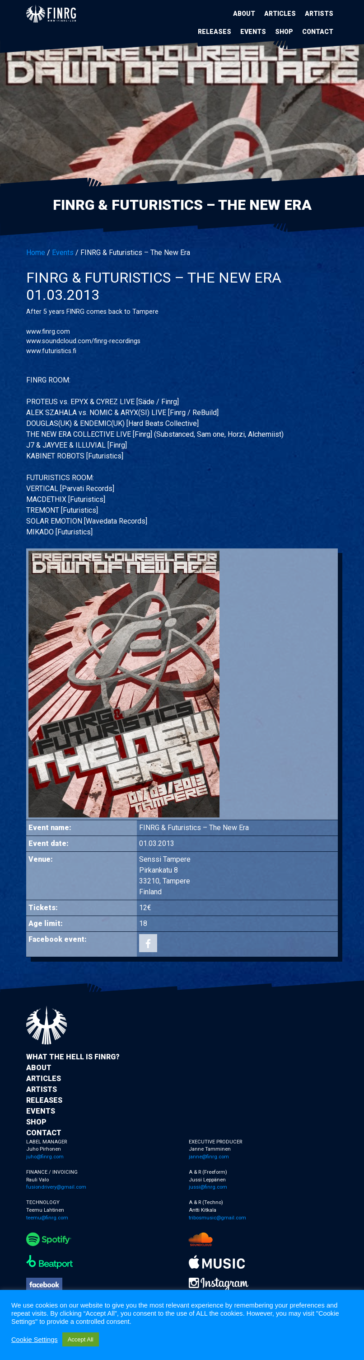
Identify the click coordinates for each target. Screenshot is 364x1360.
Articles (280, 13)
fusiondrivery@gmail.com (56, 1187)
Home (35, 252)
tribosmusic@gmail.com (217, 1218)
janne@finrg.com (209, 1157)
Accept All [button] (80, 1339)
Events (253, 31)
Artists (319, 13)
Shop (284, 31)
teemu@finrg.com (47, 1218)
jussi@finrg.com (208, 1187)
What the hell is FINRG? (73, 1057)
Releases (214, 31)
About (244, 13)
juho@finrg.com (45, 1157)
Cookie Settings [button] (34, 1339)
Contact (317, 31)
